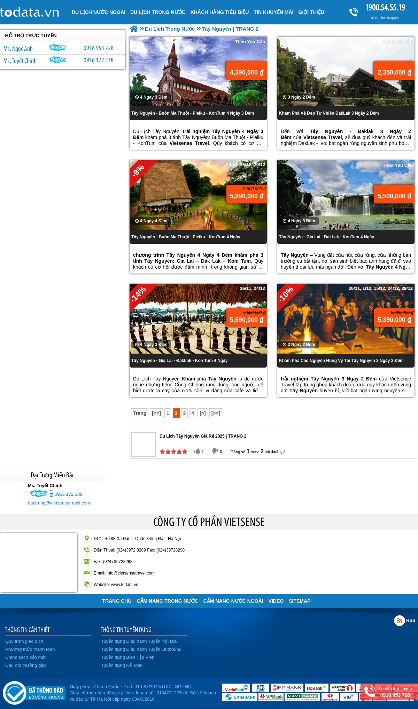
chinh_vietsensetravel (58, 59)
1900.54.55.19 (385, 7)
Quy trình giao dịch (24, 641)
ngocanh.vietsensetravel (58, 47)
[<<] (156, 413)
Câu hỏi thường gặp (25, 665)
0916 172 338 (99, 59)
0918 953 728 (99, 47)
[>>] (215, 413)
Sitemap (299, 601)
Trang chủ (117, 601)
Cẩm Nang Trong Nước (167, 601)
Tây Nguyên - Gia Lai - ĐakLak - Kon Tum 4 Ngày (179, 360)
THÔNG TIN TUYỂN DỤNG (126, 629)
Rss (399, 620)
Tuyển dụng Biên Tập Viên (127, 657)
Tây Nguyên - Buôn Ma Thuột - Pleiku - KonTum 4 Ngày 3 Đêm (192, 113)
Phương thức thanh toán (30, 649)
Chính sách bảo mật (25, 657)
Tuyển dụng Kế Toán (122, 665)
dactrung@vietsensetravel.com (59, 503)
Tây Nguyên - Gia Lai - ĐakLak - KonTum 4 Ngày (326, 236)
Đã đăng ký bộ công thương (34, 692)
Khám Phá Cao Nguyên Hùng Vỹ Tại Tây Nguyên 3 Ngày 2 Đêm (341, 360)
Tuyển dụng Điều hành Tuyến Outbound (141, 649)
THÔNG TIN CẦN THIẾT (27, 629)
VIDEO (276, 601)
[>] (203, 413)
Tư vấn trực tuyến (395, 692)
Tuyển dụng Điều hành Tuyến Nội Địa (139, 641)
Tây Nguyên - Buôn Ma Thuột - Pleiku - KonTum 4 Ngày (185, 236)
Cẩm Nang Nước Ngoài (233, 601)
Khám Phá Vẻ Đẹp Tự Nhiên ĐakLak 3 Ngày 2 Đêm (329, 113)
